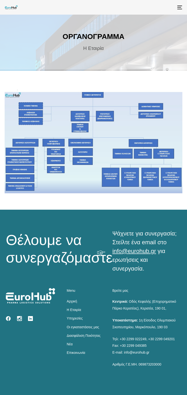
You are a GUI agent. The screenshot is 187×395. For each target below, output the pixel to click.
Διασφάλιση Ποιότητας (84, 336)
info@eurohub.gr (134, 251)
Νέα (70, 344)
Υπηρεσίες (75, 318)
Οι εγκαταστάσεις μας (83, 327)
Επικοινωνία (76, 353)
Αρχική (72, 301)
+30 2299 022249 (133, 339)
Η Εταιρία (74, 310)
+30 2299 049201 (161, 339)
